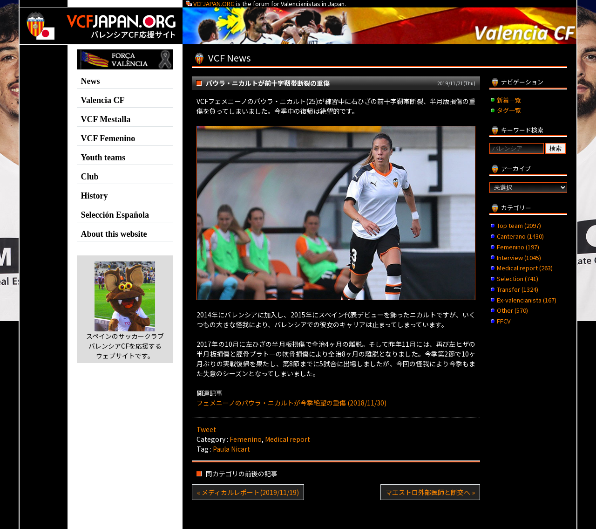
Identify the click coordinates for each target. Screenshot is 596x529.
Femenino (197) (518, 246)
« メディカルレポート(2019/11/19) (248, 492)
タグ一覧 (509, 110)
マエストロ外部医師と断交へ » (430, 492)
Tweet (206, 429)
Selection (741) (517, 278)
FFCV (503, 320)
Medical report (287, 439)
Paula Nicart (231, 448)
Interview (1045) (519, 257)
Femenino (246, 439)
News (90, 81)
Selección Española (115, 215)
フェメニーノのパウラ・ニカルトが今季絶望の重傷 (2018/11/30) (291, 402)
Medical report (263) (525, 267)
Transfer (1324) (517, 289)
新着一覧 (509, 100)
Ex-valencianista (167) (526, 299)
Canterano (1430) (520, 236)
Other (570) (512, 310)
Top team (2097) (519, 225)
